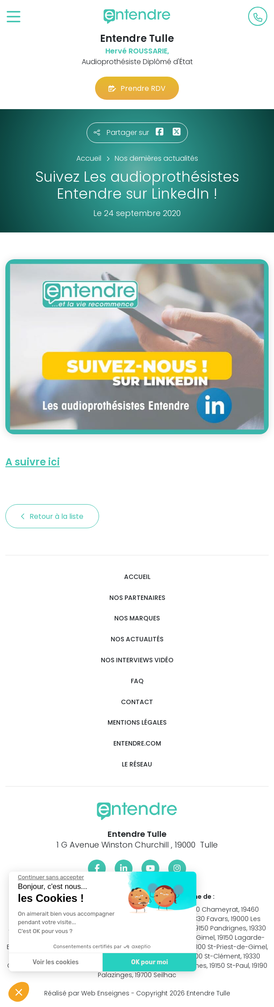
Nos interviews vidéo (137, 660)
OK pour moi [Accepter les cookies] (149, 962)
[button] (18, 992)
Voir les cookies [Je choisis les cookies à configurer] (55, 962)
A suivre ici (32, 462)
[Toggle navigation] (14, 17)
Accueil (137, 577)
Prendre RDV (137, 88)
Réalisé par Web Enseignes (86, 993)
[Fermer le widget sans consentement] (50, 877)
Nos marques (137, 618)
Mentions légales (137, 722)
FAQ (137, 681)
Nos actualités (137, 639)
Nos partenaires (137, 598)
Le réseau (137, 764)
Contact (137, 702)
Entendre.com (137, 743)
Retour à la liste (52, 516)
